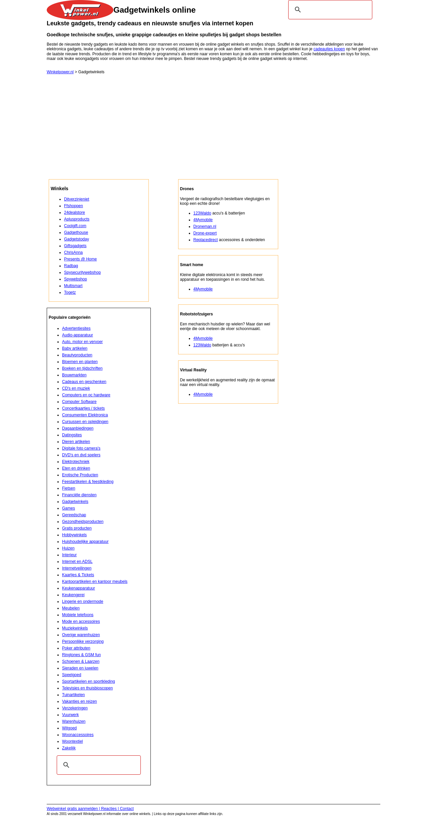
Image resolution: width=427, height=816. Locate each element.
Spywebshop (75, 279)
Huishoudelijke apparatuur (85, 541)
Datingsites (72, 435)
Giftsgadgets (75, 245)
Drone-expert (205, 233)
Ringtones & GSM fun (81, 654)
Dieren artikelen (76, 441)
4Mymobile (203, 219)
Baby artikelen (74, 348)
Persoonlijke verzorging (83, 641)
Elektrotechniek (75, 461)
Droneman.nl (205, 226)
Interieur (69, 555)
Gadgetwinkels (75, 501)
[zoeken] (329, 10)
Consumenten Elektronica (85, 415)
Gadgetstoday (76, 239)
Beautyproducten (77, 355)
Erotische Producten (80, 475)
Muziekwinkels (75, 628)
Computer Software (79, 401)
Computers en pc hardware (86, 395)
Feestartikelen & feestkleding (87, 481)
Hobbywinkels (74, 535)
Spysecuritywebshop (82, 272)
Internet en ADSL (77, 561)
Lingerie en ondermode (82, 601)
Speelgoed (71, 674)
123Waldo (202, 213)
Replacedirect (205, 239)
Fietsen (68, 488)
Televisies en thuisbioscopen (87, 688)
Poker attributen (76, 648)
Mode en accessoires (81, 621)
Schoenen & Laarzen (80, 661)
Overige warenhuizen (81, 634)
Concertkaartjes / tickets (83, 408)
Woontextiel (72, 741)
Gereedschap (74, 515)
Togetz (70, 292)
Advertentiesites (76, 328)
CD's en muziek (76, 388)
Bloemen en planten (80, 361)
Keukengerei (73, 595)
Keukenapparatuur (78, 588)
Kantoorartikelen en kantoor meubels (94, 581)
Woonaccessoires (78, 734)
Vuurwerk (70, 714)
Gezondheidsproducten (82, 521)
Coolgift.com (75, 225)
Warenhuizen (73, 721)
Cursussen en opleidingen (85, 421)
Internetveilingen (76, 568)
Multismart (73, 285)
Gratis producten (77, 528)
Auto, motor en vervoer (82, 341)
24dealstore (74, 212)
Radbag (71, 265)
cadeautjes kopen (329, 49)
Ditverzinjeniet (76, 199)
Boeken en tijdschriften (82, 368)
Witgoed (69, 728)
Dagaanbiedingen (77, 428)
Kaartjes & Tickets (78, 575)
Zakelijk (69, 748)
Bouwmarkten (74, 375)
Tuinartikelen (73, 694)
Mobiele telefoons (77, 614)
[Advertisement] (213, 129)
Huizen (68, 548)
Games (68, 508)
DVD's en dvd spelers (81, 455)
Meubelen (71, 608)
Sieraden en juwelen (80, 668)
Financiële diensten (79, 495)
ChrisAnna (73, 252)
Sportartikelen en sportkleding (88, 681)
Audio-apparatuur (77, 335)
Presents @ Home (80, 259)
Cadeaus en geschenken (84, 381)
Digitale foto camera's (81, 448)
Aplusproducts (76, 219)
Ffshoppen (73, 206)
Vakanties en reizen (79, 701)
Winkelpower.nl (60, 72)
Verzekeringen (75, 708)
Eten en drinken (76, 468)
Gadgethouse (76, 232)
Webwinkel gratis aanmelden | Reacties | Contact (90, 808)
